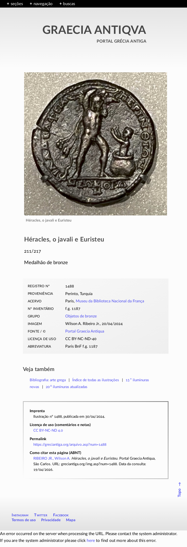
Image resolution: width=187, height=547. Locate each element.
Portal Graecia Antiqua (84, 331)
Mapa (70, 520)
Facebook (61, 515)
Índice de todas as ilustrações (95, 380)
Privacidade (51, 520)
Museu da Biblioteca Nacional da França (110, 301)
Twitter (40, 515)
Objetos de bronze (81, 316)
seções (17, 4)
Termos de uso (24, 520)
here (91, 540)
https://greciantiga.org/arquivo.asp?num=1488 (69, 444)
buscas (69, 4)
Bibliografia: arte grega (48, 380)
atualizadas (66, 387)
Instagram (20, 515)
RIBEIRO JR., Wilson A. (51, 458)
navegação (43, 4)
